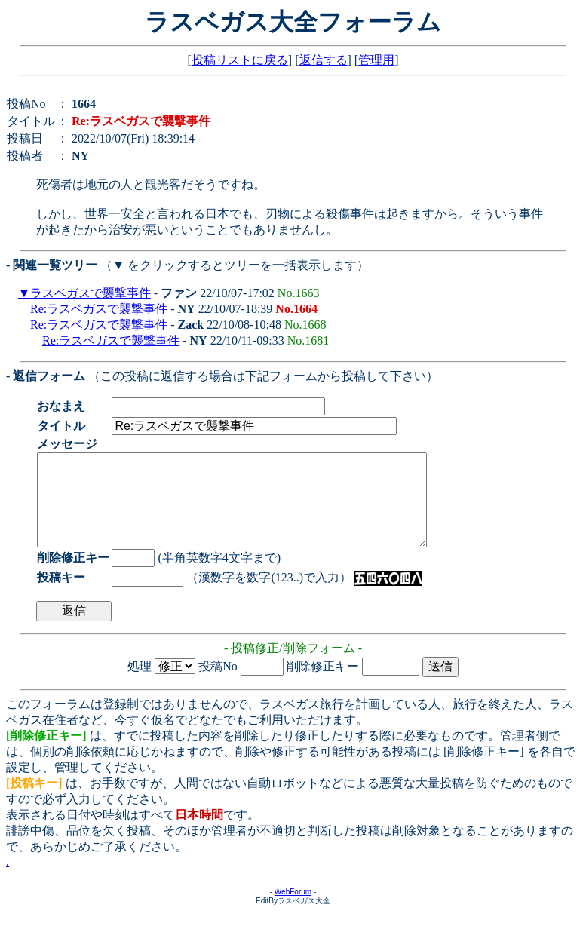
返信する (323, 60)
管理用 (376, 60)
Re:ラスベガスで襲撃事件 (98, 308)
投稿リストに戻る (240, 60)
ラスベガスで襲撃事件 (90, 293)
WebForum (293, 910)
